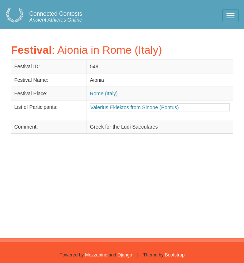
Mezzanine (96, 255)
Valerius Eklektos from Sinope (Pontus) (134, 107)
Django (125, 255)
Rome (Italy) (104, 93)
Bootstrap (174, 255)
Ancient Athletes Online (55, 17)
